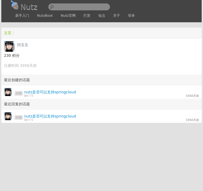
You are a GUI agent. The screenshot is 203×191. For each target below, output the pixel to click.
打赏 (87, 16)
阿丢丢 (22, 45)
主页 (7, 33)
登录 (131, 16)
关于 (116, 16)
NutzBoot (45, 16)
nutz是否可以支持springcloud (50, 92)
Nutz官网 (68, 16)
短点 (101, 16)
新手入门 (22, 16)
